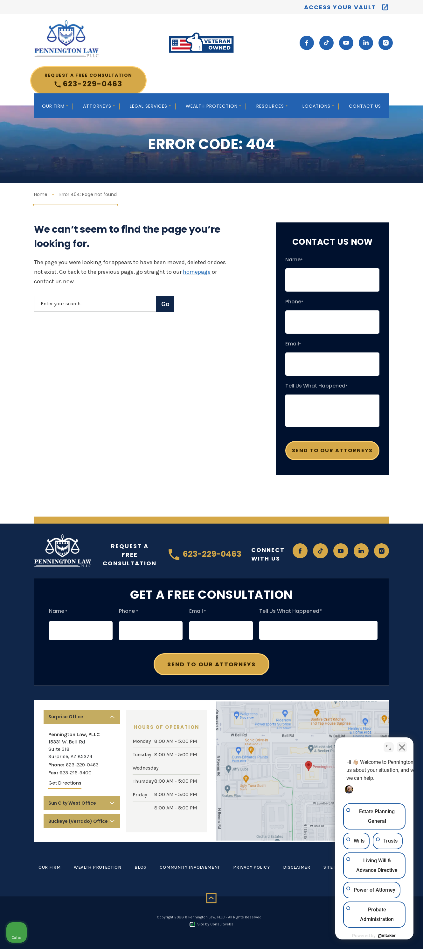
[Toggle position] (389, 745)
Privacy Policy (251, 867)
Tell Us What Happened (316, 385)
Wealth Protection (212, 106)
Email (293, 343)
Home (40, 194)
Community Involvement (190, 867)
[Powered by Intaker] (368, 936)
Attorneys (98, 106)
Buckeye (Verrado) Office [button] (78, 821)
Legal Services (149, 106)
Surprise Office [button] (65, 717)
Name (294, 259)
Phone (294, 301)
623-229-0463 (88, 80)
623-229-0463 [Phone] (82, 765)
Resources (271, 106)
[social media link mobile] (307, 43)
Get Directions (64, 783)
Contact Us (365, 106)
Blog (141, 867)
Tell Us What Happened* (290, 611)
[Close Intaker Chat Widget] (402, 745)
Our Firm (54, 106)
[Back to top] (211, 898)
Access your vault (340, 7)
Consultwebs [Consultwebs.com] (221, 924)
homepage (197, 271)
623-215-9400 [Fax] (75, 773)
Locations (317, 106)
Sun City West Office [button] (72, 803)
